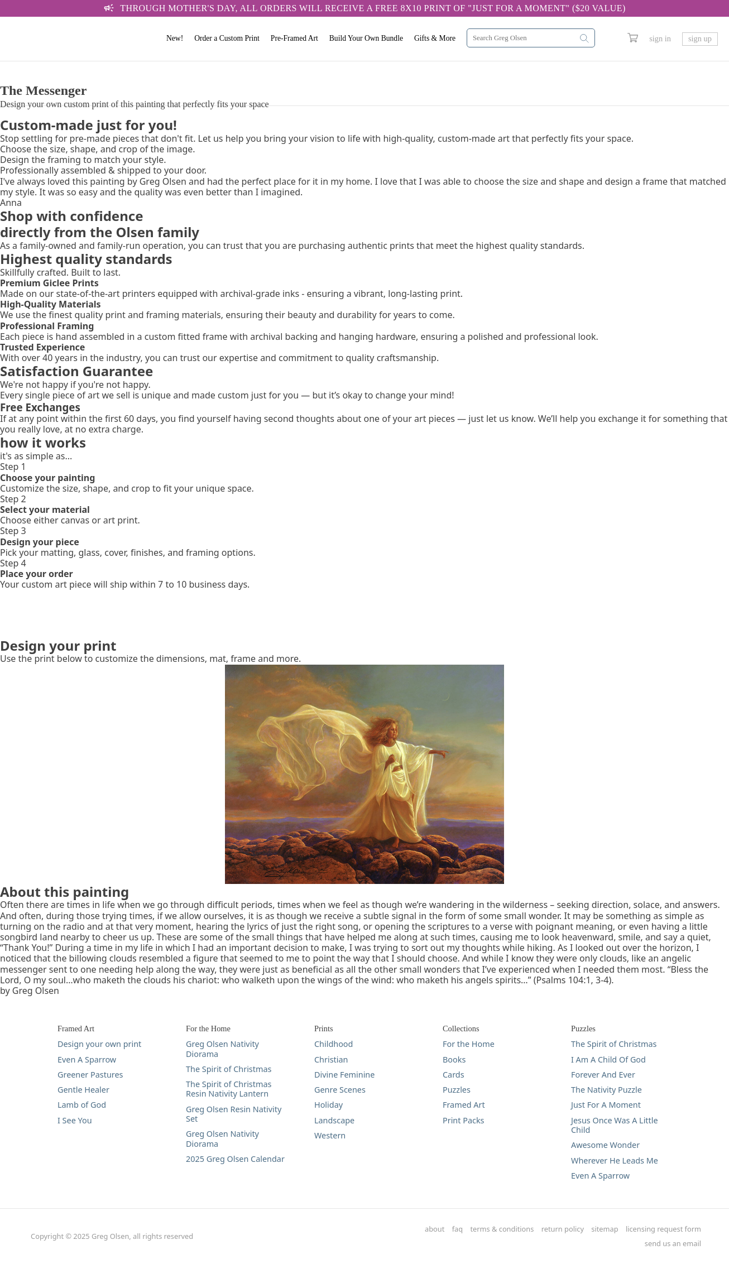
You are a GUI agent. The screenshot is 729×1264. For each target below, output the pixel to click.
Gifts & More (434, 38)
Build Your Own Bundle (366, 38)
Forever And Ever (603, 1074)
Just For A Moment (606, 1104)
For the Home (469, 1044)
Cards (453, 1074)
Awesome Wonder (605, 1145)
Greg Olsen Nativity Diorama (222, 1049)
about (434, 1229)
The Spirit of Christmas (228, 1069)
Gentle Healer (83, 1089)
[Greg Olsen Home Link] (81, 39)
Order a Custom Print (227, 38)
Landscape (334, 1120)
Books (454, 1059)
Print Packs (463, 1120)
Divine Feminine (344, 1074)
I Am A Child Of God (608, 1059)
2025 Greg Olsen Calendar (235, 1159)
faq (457, 1229)
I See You (74, 1120)
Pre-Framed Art (294, 38)
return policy (562, 1229)
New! (174, 38)
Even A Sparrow (86, 1059)
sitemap (604, 1229)
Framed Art (464, 1104)
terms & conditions (502, 1229)
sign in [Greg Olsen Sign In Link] (660, 38)
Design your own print (99, 1044)
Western (330, 1135)
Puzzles (457, 1089)
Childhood (333, 1044)
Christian (331, 1059)
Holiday (328, 1104)
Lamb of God (81, 1104)
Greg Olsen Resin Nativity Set (233, 1114)
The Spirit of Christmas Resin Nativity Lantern (228, 1089)
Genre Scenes (340, 1089)
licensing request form (663, 1229)
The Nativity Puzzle (606, 1089)
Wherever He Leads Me (614, 1160)
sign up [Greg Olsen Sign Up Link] (700, 38)
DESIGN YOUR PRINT (44, 66)
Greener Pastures (90, 1074)
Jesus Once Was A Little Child (614, 1125)
